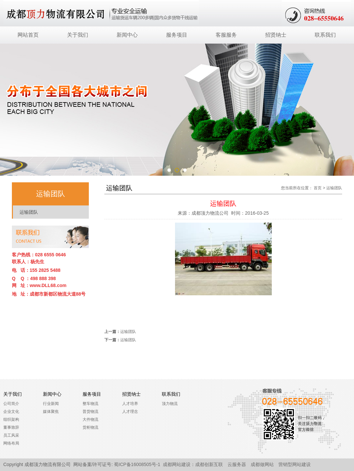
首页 (318, 188)
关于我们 (77, 35)
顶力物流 (170, 403)
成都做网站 (262, 464)
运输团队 (28, 212)
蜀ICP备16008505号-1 (137, 464)
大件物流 (90, 419)
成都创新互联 (209, 464)
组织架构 (11, 419)
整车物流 (90, 403)
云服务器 (237, 464)
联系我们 (325, 35)
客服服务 (226, 35)
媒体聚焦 (51, 411)
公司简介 (11, 403)
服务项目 (176, 35)
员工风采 (11, 435)
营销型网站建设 (294, 464)
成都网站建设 (177, 464)
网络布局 (11, 443)
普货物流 (90, 411)
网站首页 (28, 35)
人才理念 (130, 411)
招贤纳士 (275, 35)
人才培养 (130, 403)
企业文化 (11, 411)
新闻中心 (127, 35)
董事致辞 (11, 427)
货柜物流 (90, 427)
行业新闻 (51, 403)
